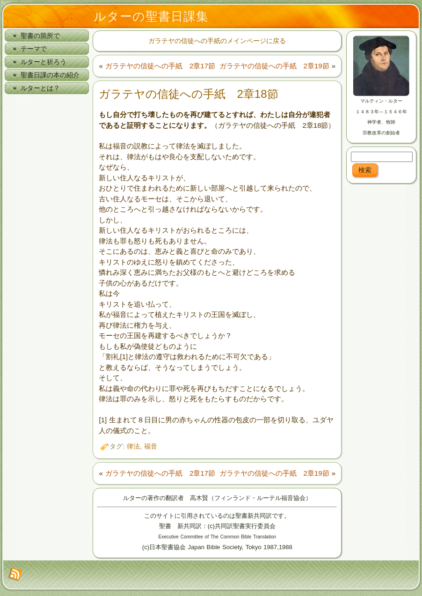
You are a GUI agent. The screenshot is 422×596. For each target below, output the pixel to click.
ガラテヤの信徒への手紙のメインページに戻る (217, 40)
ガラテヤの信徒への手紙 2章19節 (274, 66)
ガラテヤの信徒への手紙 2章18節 (188, 94)
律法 (133, 446)
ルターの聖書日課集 (151, 16)
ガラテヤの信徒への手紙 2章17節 (160, 66)
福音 (150, 446)
